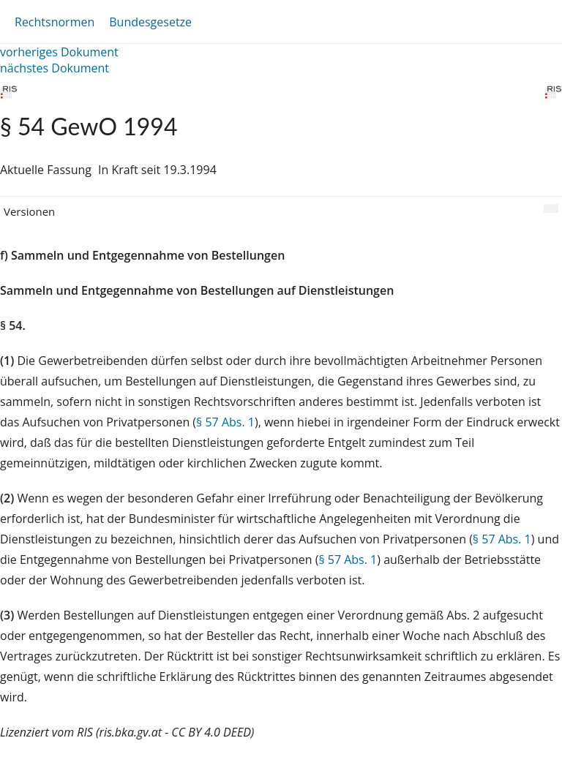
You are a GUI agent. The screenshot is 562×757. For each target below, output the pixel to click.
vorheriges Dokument (59, 52)
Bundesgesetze (150, 22)
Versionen (29, 211)
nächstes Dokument (54, 68)
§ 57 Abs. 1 (225, 422)
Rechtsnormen (54, 22)
